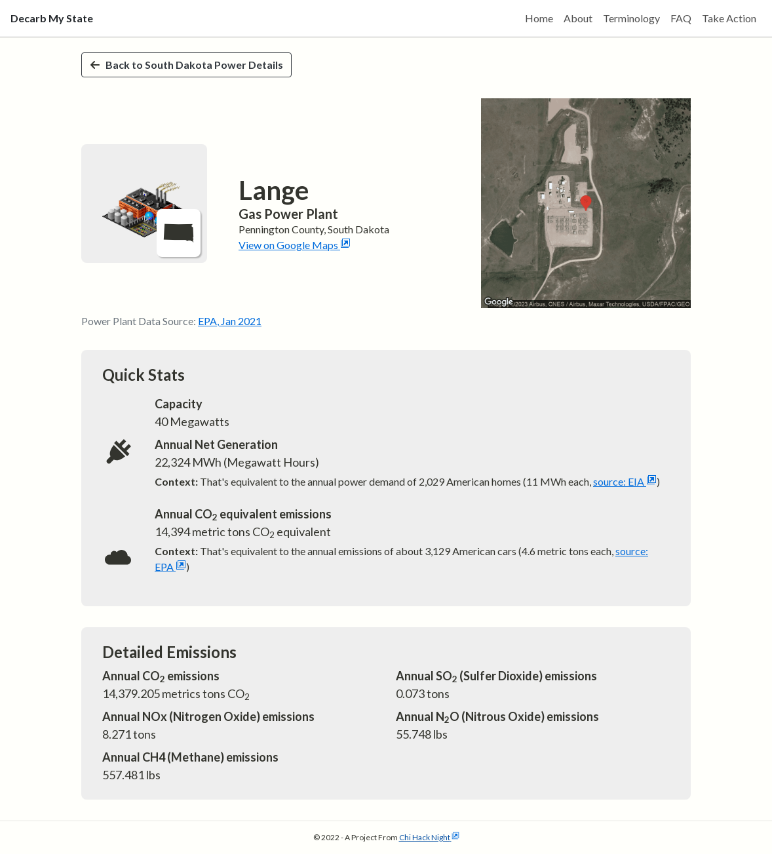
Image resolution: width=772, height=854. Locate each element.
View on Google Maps (295, 245)
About (578, 18)
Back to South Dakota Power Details (186, 64)
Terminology (631, 18)
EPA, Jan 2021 (229, 321)
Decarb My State (51, 18)
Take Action (729, 18)
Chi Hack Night (429, 837)
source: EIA (625, 481)
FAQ (680, 18)
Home (539, 18)
